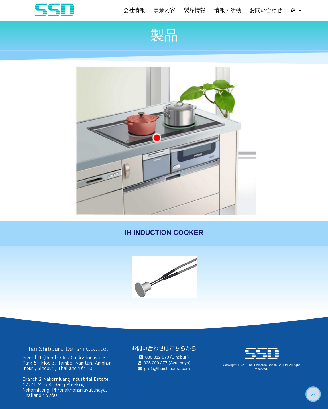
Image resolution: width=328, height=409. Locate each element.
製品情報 (194, 10)
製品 (164, 35)
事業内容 (164, 10)
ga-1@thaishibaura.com (164, 368)
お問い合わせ (266, 10)
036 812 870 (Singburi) (164, 357)
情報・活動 (227, 10)
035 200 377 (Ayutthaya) (164, 362)
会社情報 (134, 10)
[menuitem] (164, 357)
